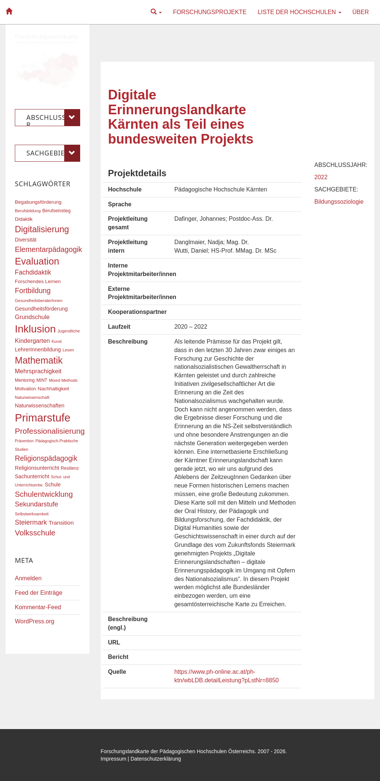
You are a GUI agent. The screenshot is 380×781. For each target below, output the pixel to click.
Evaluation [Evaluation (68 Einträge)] (37, 261)
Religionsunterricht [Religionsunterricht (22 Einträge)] (37, 468)
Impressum (113, 759)
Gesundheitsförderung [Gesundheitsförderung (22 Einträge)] (41, 309)
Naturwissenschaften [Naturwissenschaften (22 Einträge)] (40, 405)
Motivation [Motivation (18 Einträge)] (25, 388)
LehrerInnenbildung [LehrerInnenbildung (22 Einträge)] (38, 349)
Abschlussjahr (53, 117)
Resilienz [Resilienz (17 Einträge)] (70, 468)
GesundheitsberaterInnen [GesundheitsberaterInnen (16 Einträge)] (38, 300)
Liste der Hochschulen (299, 12)
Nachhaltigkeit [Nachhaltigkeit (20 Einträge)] (53, 388)
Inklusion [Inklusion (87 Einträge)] (35, 329)
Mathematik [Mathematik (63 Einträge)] (39, 360)
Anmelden (28, 578)
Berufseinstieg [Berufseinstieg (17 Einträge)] (56, 210)
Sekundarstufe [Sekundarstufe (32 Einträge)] (36, 504)
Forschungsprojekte (209, 12)
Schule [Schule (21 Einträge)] (53, 485)
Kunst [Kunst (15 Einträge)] (57, 341)
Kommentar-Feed (38, 607)
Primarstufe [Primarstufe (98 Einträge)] (43, 417)
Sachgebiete (53, 153)
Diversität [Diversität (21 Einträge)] (25, 240)
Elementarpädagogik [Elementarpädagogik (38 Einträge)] (48, 249)
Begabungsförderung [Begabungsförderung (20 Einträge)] (38, 202)
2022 (321, 177)
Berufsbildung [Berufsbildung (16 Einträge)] (27, 211)
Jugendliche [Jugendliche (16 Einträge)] (69, 331)
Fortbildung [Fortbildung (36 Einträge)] (32, 291)
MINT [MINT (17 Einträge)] (41, 380)
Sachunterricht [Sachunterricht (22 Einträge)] (32, 476)
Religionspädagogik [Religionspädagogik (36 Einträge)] (46, 458)
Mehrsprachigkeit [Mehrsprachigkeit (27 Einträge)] (38, 371)
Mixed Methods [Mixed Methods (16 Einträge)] (63, 380)
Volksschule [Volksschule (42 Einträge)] (35, 532)
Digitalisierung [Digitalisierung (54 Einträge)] (42, 229)
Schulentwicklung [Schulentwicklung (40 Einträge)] (44, 494)
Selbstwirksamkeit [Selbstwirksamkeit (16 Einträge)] (32, 514)
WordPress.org (34, 621)
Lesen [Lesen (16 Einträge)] (68, 350)
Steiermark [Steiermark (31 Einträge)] (31, 522)
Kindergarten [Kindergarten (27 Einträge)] (32, 340)
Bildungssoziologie (339, 201)
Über (361, 12)
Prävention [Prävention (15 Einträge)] (24, 441)
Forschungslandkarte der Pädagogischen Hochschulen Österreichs (178, 751)
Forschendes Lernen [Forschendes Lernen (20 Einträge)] (37, 281)
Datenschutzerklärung (156, 759)
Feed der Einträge (38, 593)
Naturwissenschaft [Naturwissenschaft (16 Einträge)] (32, 397)
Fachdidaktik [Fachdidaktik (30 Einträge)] (33, 272)
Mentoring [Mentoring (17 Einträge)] (25, 380)
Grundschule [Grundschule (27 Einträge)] (32, 317)
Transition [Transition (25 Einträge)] (61, 522)
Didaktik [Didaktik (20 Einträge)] (24, 219)
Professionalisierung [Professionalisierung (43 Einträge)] (50, 431)
